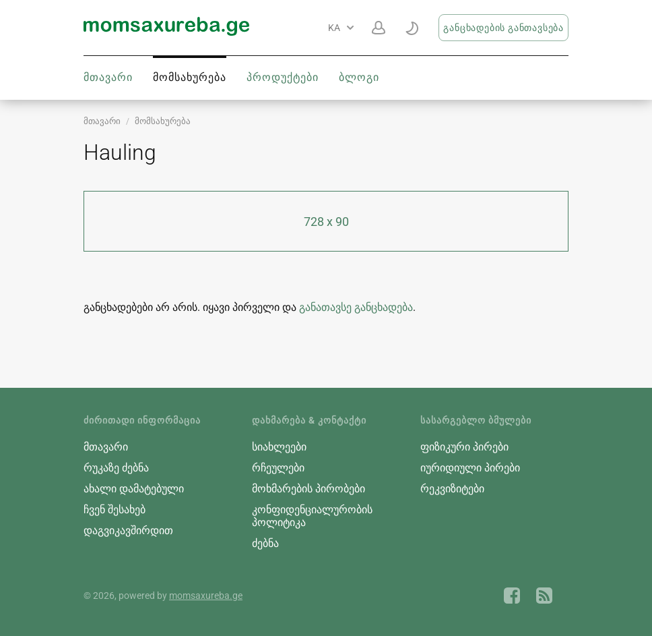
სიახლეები (279, 446)
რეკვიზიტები (452, 488)
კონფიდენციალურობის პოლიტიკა (312, 516)
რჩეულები (278, 467)
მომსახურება (189, 77)
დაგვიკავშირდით (128, 530)
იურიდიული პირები (470, 467)
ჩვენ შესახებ (114, 509)
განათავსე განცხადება (356, 307)
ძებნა (265, 543)
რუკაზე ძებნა (116, 467)
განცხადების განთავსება (503, 27)
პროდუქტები (283, 77)
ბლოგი (359, 77)
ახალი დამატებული (134, 488)
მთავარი (108, 77)
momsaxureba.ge (205, 595)
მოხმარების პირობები (308, 488)
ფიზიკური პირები (464, 446)
